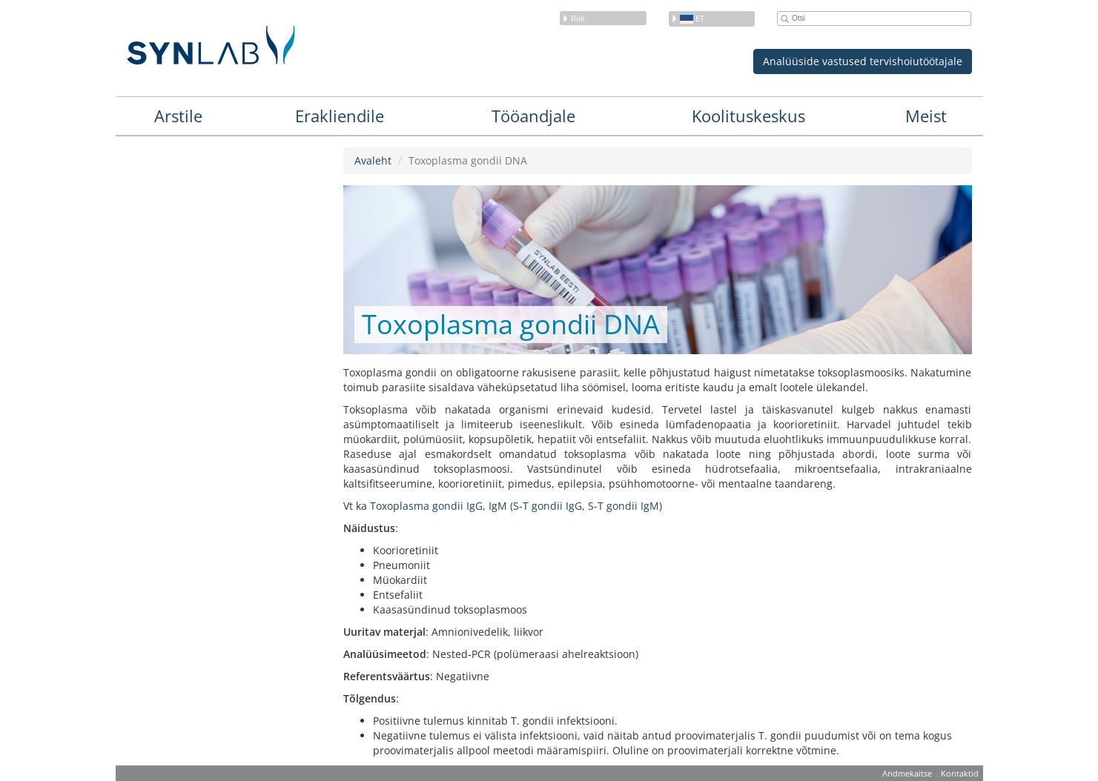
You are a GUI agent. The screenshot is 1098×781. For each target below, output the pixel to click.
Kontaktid (960, 773)
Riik (573, 18)
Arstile (178, 115)
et (687, 18)
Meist (926, 115)
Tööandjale (533, 115)
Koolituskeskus (748, 115)
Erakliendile (339, 115)
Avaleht (372, 160)
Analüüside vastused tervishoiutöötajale (862, 61)
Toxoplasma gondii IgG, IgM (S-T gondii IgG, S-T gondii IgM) (514, 506)
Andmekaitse (907, 773)
